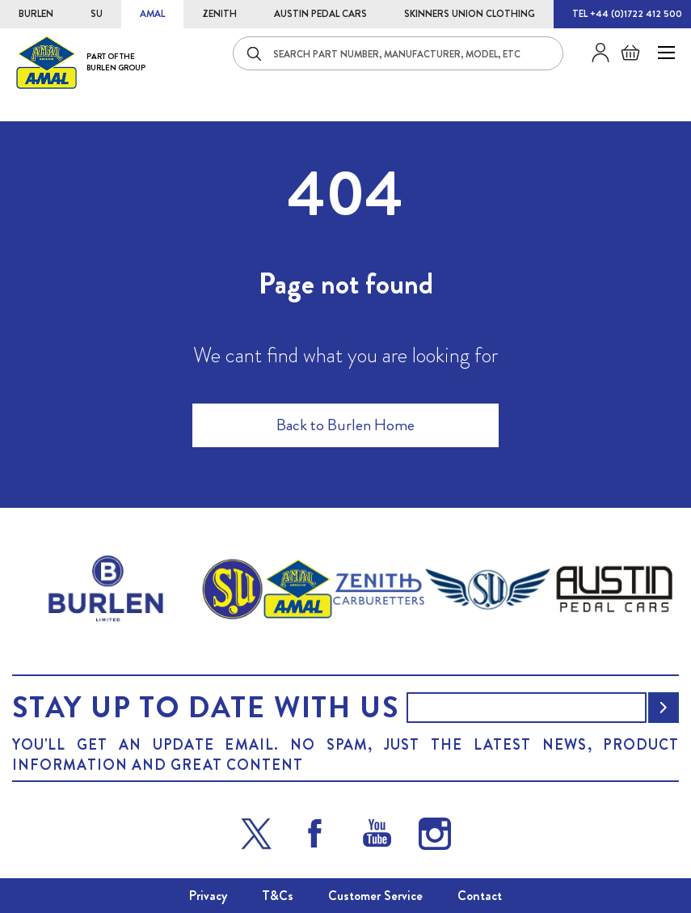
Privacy (208, 895)
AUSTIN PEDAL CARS (320, 13)
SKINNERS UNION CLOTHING (469, 13)
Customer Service (375, 895)
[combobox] (398, 53)
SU (97, 13)
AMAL (152, 13)
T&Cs (277, 895)
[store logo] (80, 62)
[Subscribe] (663, 707)
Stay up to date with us (205, 707)
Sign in (594, 52)
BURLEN (36, 13)
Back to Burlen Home (345, 425)
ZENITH (219, 13)
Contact (479, 895)
